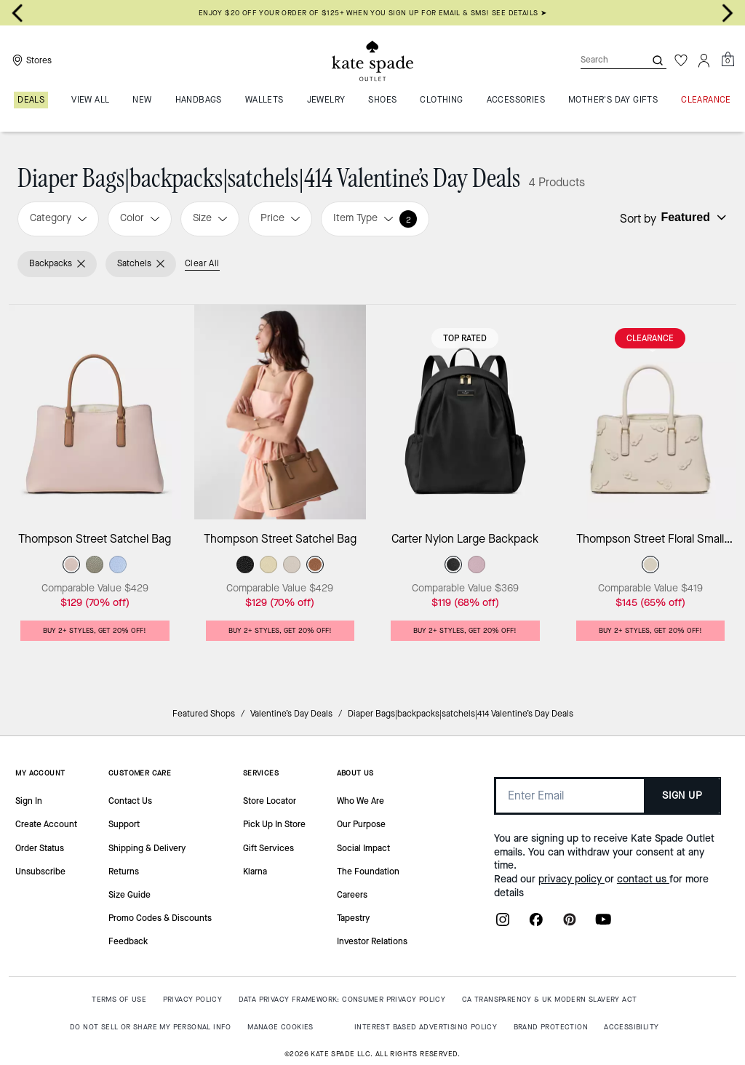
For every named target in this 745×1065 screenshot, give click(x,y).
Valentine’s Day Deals (291, 713)
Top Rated (465, 338)
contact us (643, 879)
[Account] (704, 60)
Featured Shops (203, 713)
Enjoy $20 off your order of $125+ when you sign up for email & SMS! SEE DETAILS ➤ (372, 12)
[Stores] (30, 60)
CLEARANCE (650, 338)
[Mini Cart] (727, 60)
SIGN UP (682, 795)
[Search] (601, 60)
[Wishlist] (681, 60)
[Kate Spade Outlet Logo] (372, 60)
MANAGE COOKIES (280, 1027)
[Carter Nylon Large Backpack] (465, 412)
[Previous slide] (17, 13)
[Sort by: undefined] (692, 218)
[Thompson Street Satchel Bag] (95, 412)
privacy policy (571, 879)
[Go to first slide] (727, 13)
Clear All (202, 263)
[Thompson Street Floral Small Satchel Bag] (651, 412)
